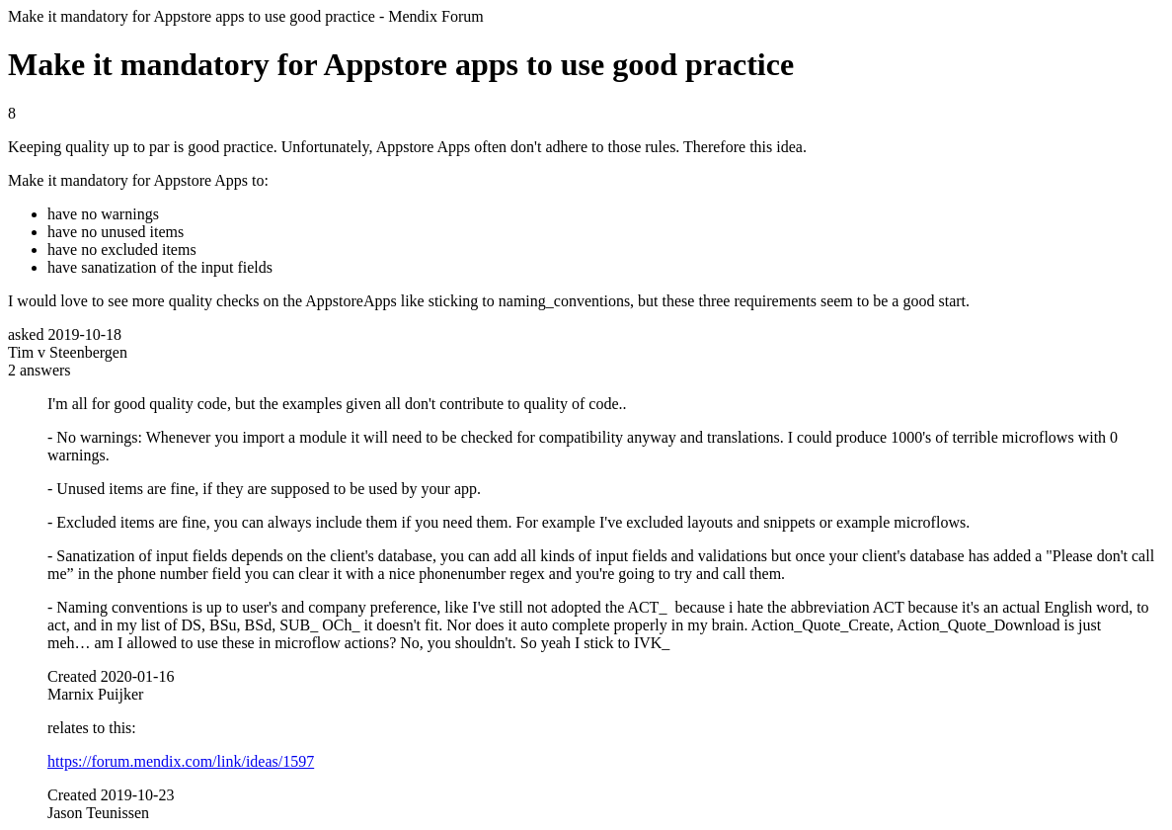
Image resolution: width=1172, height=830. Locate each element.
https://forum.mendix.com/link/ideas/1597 (180, 761)
